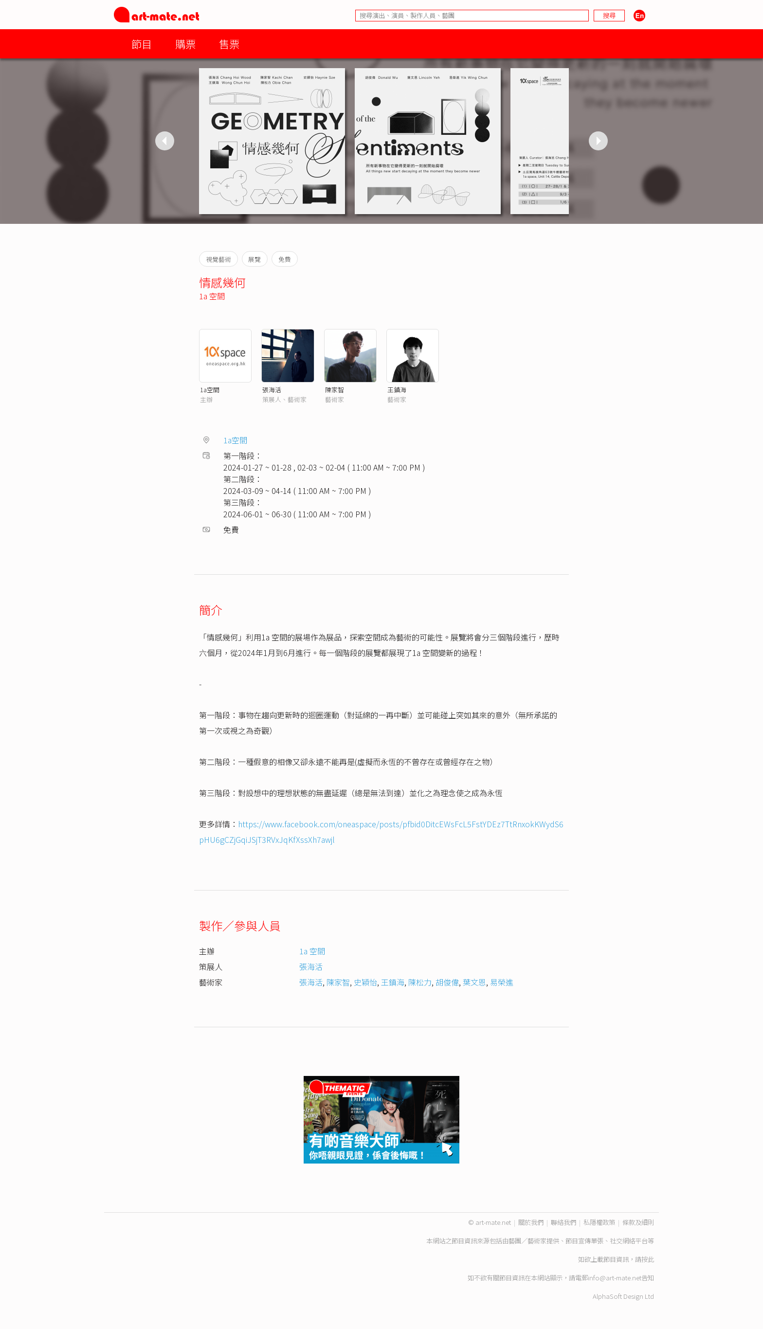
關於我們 (531, 1222)
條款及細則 (638, 1222)
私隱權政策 (599, 1222)
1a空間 (209, 389)
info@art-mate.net (614, 1277)
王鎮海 (396, 389)
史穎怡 (365, 982)
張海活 (271, 389)
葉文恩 (474, 982)
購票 (185, 43)
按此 (647, 1259)
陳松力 (420, 982)
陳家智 (334, 389)
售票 (229, 43)
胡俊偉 (447, 982)
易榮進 (501, 982)
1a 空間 (212, 296)
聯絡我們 (563, 1222)
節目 (141, 43)
